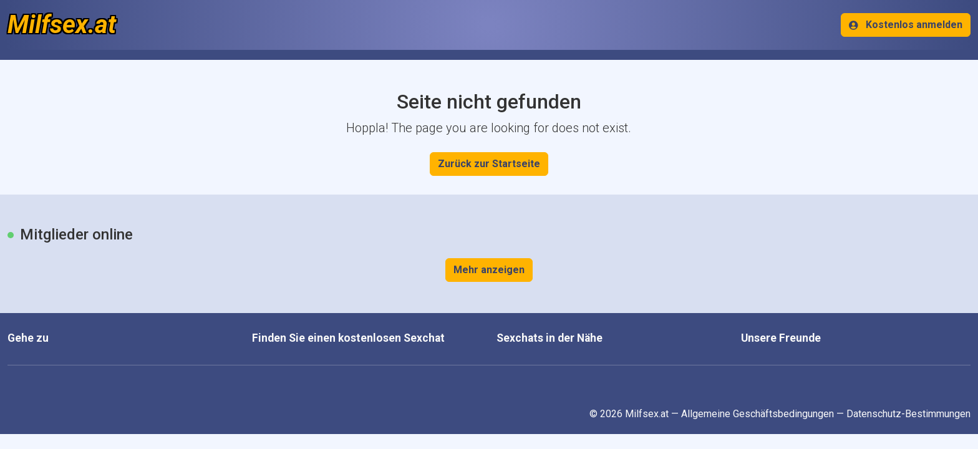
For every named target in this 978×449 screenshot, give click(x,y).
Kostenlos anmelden (905, 25)
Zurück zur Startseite (489, 164)
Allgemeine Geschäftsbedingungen (757, 414)
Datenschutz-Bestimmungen (908, 414)
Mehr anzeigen (489, 270)
